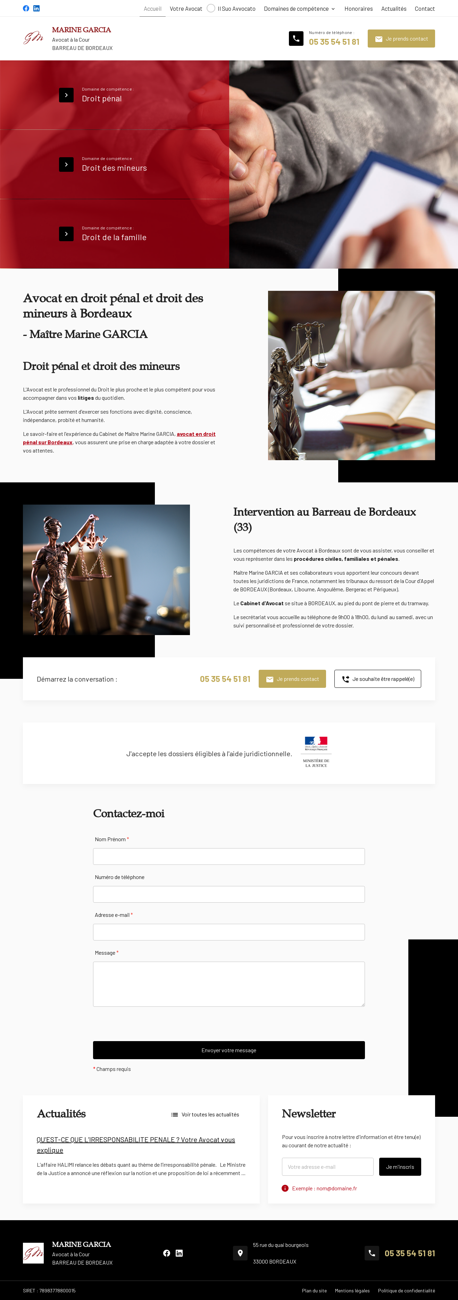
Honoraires (358, 8)
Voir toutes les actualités (204, 1115)
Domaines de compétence (296, 8)
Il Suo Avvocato (237, 8)
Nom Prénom (112, 839)
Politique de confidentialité (406, 1290)
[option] (141, 1158)
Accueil (152, 8)
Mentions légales (352, 1290)
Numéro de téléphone (119, 876)
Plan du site (314, 1290)
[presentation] (146, 1027)
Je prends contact (401, 39)
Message (107, 952)
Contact (425, 8)
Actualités (394, 8)
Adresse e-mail (114, 914)
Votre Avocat (186, 8)
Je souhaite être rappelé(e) (377, 679)
